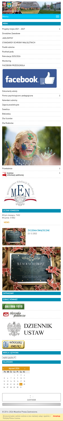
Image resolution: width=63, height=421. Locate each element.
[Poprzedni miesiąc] (3, 369)
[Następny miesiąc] (24, 369)
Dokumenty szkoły (9, 91)
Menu (5, 16)
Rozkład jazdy (8, 52)
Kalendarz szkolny (9, 100)
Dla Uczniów (7, 118)
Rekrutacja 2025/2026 (11, 56)
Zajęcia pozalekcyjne (10, 105)
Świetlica (6, 109)
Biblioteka (6, 114)
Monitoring (6, 61)
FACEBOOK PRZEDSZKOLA (13, 65)
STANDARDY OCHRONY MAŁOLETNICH (18, 42)
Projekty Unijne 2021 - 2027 (13, 29)
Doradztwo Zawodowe (11, 33)
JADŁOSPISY (7, 38)
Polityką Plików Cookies (11, 418)
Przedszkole (7, 168)
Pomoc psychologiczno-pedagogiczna (17, 96)
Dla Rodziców (7, 123)
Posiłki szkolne (8, 47)
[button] (59, 29)
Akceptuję (56, 416)
